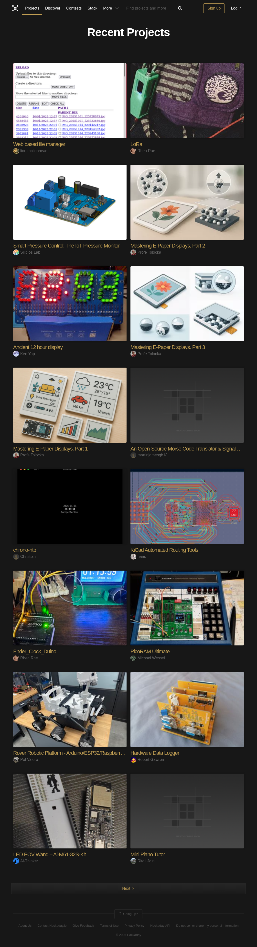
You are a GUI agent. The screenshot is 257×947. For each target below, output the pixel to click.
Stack (92, 8)
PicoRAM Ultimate (150, 651)
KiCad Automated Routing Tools (164, 550)
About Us (25, 925)
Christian (24, 556)
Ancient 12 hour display (38, 347)
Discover (52, 8)
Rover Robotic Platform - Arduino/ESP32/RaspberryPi (71, 753)
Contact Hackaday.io (52, 925)
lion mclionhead (30, 151)
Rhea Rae (142, 151)
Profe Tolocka (145, 252)
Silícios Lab (26, 252)
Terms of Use (109, 925)
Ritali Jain (142, 861)
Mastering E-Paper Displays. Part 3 (168, 347)
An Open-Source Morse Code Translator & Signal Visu (189, 449)
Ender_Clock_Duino (35, 651)
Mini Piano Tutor (147, 854)
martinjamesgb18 (149, 455)
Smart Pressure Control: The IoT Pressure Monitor (67, 246)
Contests (74, 8)
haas (138, 556)
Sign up (214, 8)
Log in (236, 8)
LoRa (136, 144)
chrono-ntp (24, 550)
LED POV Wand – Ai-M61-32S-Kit (50, 854)
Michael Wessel (147, 658)
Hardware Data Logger (155, 753)
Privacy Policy (134, 925)
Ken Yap (24, 354)
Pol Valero (25, 759)
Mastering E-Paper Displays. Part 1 (51, 449)
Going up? (128, 914)
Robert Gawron (147, 759)
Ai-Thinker (25, 861)
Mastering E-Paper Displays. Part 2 (168, 246)
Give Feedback (83, 925)
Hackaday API (160, 925)
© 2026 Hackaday (128, 935)
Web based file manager (39, 144)
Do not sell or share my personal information (207, 925)
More (112, 8)
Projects (32, 8)
